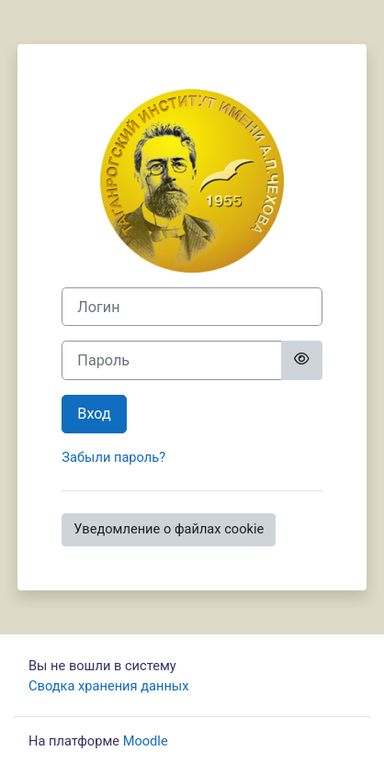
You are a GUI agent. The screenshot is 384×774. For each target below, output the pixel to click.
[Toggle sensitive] (301, 360)
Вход (93, 413)
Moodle (145, 741)
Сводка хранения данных (108, 686)
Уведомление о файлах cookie (168, 529)
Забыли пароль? (113, 457)
